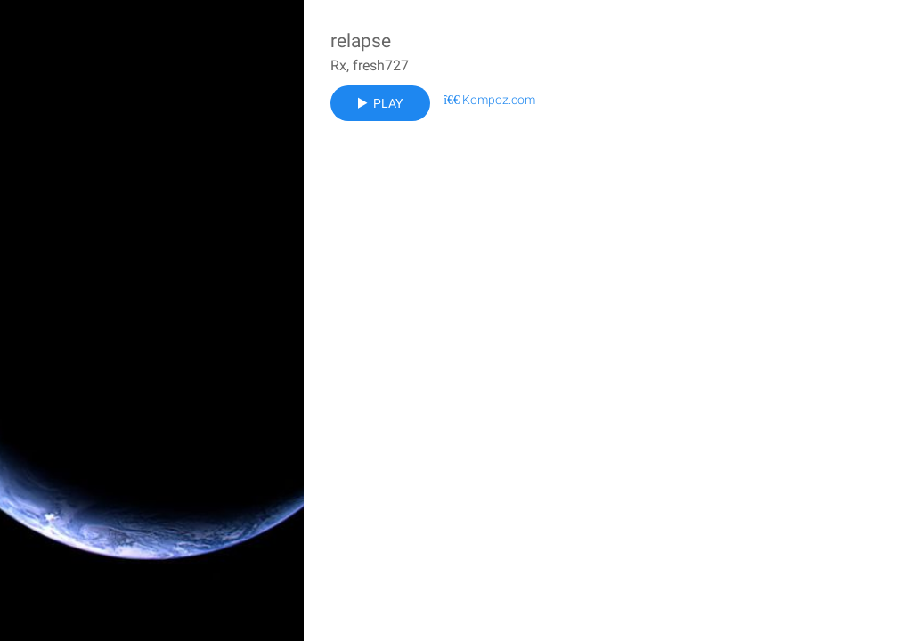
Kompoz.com (489, 100)
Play (380, 103)
